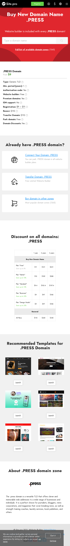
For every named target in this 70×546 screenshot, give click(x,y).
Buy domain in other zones (39, 198)
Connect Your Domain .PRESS (41, 155)
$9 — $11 (21, 106)
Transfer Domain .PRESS (38, 177)
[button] (37, 4)
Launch (18, 382)
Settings (53, 541)
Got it (53, 535)
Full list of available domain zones (32, 49)
